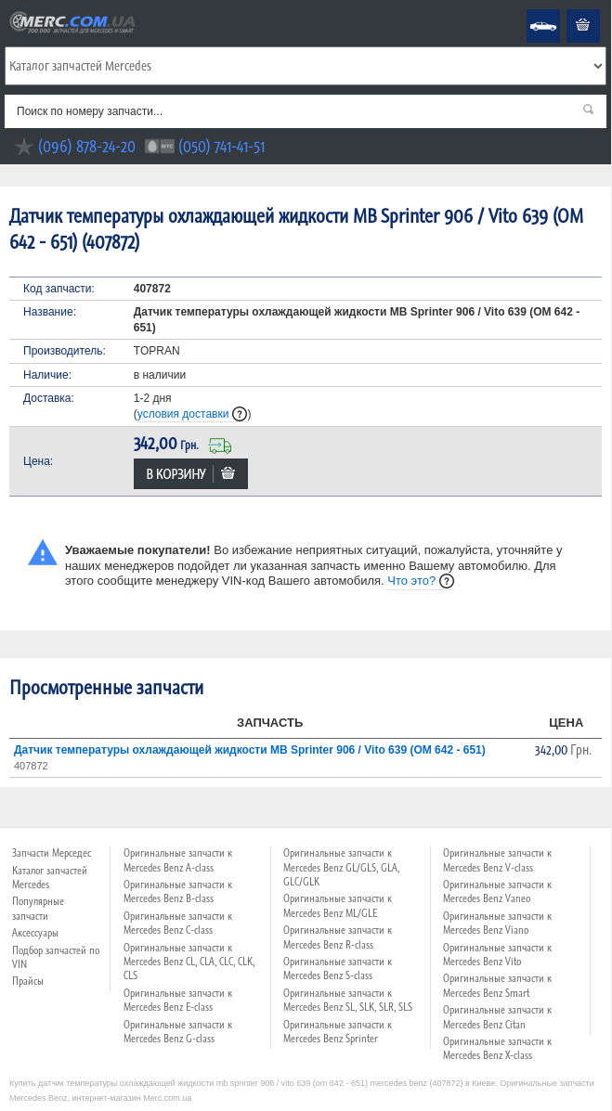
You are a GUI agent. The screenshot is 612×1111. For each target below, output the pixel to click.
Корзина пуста (568, 9)
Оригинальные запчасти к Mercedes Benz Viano (497, 923)
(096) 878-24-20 (87, 146)
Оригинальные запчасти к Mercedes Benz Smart (497, 985)
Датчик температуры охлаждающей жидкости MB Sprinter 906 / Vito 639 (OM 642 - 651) (250, 749)
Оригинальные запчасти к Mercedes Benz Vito (497, 954)
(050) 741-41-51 (221, 146)
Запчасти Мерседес (51, 852)
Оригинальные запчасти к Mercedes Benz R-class (337, 937)
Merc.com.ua (3, 9)
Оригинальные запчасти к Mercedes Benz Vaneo (497, 891)
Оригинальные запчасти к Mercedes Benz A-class (178, 859)
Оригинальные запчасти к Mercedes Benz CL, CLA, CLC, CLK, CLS (189, 962)
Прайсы (28, 981)
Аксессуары (35, 932)
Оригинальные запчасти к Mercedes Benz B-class (178, 891)
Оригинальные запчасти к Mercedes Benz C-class (178, 923)
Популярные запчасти (38, 908)
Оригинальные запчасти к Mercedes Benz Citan (497, 1016)
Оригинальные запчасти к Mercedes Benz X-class (497, 1048)
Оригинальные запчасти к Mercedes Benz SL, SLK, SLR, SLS (347, 1000)
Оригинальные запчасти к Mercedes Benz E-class (178, 1000)
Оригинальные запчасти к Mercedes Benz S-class (337, 968)
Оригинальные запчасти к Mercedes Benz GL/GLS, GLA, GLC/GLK (341, 867)
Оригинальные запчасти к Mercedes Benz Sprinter (337, 1031)
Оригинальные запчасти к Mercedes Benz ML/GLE (337, 905)
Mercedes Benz (531, 9)
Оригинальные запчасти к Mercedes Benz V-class (497, 859)
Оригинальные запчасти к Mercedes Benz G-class (178, 1031)
